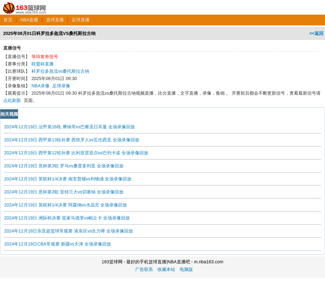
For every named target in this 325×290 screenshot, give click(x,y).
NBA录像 (40, 85)
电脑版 (186, 269)
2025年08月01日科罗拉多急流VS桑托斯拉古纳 (49, 33)
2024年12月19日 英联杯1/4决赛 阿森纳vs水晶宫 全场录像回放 (65, 204)
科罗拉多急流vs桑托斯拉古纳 (60, 71)
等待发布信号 (44, 56)
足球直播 (81, 19)
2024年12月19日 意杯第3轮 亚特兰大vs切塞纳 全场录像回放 (63, 191)
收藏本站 (166, 269)
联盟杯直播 (42, 63)
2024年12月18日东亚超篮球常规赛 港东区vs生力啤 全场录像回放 (68, 230)
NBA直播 (29, 19)
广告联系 (144, 269)
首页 (7, 19)
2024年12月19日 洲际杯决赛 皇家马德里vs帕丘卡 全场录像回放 (67, 217)
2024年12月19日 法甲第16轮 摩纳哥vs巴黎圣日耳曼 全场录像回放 (69, 126)
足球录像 (61, 85)
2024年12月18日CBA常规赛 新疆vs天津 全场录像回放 (57, 243)
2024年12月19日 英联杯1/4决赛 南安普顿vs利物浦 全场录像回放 (67, 178)
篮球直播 (55, 19)
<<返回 (316, 33)
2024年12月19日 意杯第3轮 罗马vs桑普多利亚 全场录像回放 (63, 165)
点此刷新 (12, 100)
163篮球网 (25, 4)
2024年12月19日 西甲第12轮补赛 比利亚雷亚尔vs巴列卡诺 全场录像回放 (76, 152)
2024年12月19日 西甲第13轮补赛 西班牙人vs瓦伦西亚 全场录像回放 (71, 139)
